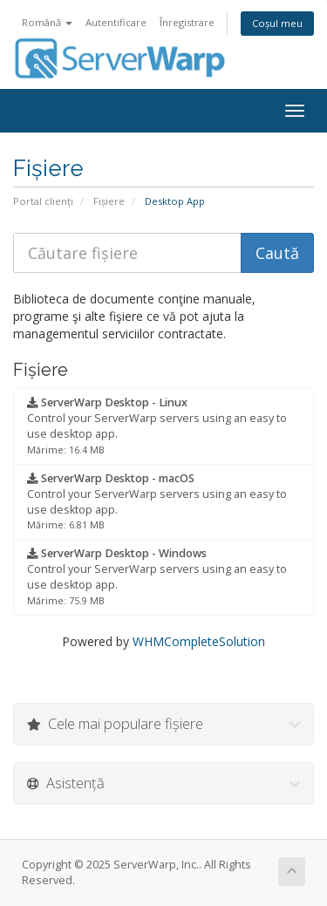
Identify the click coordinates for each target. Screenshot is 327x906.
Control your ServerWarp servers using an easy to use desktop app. (157, 425)
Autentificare (115, 22)
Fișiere (109, 201)
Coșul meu (277, 23)
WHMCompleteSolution (199, 641)
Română (47, 22)
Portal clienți (43, 201)
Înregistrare (187, 22)
